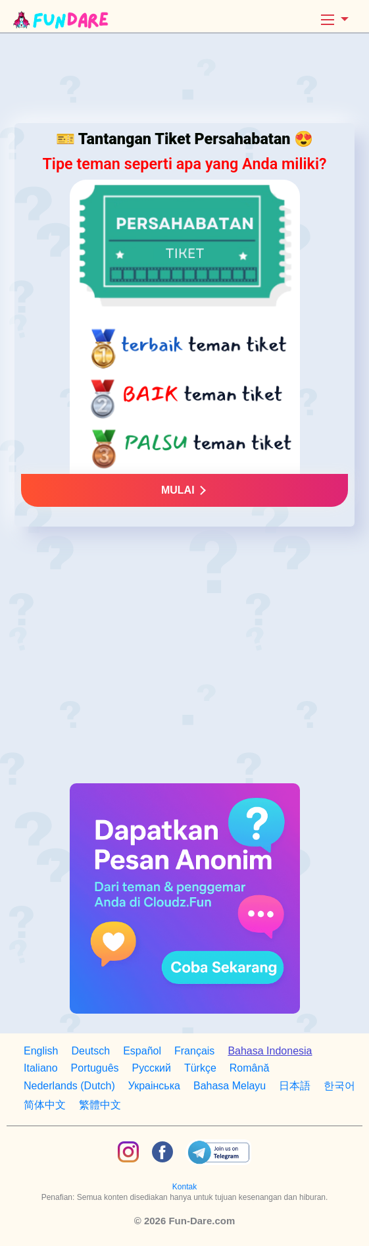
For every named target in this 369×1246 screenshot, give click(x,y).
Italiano (41, 1068)
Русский (151, 1068)
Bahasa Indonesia (270, 1050)
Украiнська (154, 1085)
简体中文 (45, 1104)
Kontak (184, 1186)
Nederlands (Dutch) (69, 1085)
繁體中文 (100, 1104)
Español (142, 1050)
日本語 (294, 1085)
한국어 (339, 1085)
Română (249, 1068)
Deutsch (90, 1050)
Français (194, 1050)
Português (95, 1068)
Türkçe (200, 1068)
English (41, 1050)
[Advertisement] (184, 81)
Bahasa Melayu (229, 1085)
